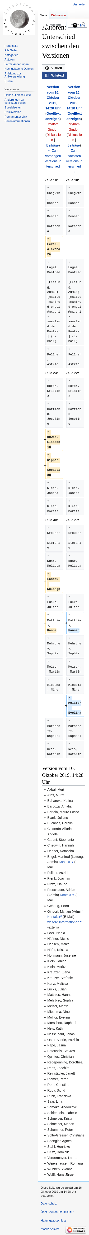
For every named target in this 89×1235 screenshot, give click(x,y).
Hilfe (82, 25)
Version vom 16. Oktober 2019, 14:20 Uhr (53, 97)
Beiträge (52, 145)
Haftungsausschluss (53, 1220)
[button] (53, 68)
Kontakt (64, 862)
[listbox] (63, 71)
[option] (53, 68)
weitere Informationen (63, 922)
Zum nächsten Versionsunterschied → (74, 161)
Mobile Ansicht (50, 1229)
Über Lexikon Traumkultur (57, 1212)
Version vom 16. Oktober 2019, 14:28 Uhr (74, 97)
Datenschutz (49, 1203)
